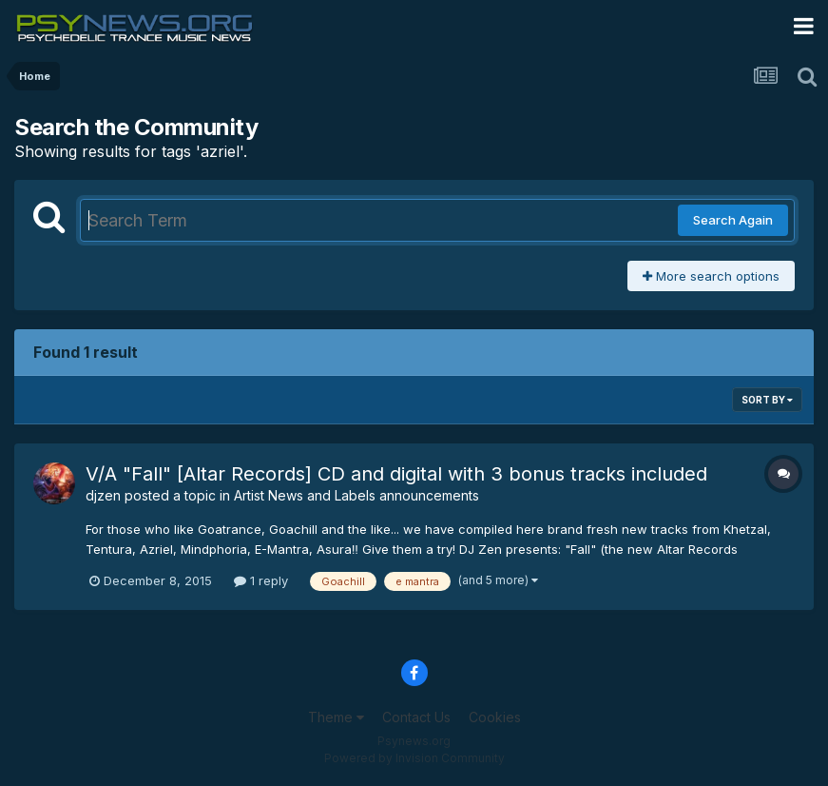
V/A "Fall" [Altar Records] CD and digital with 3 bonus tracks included (396, 473)
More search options (711, 276)
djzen (103, 495)
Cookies (495, 717)
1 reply (261, 580)
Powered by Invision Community (414, 758)
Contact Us (416, 717)
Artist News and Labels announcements (356, 495)
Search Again (733, 219)
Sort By (767, 399)
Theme (336, 717)
